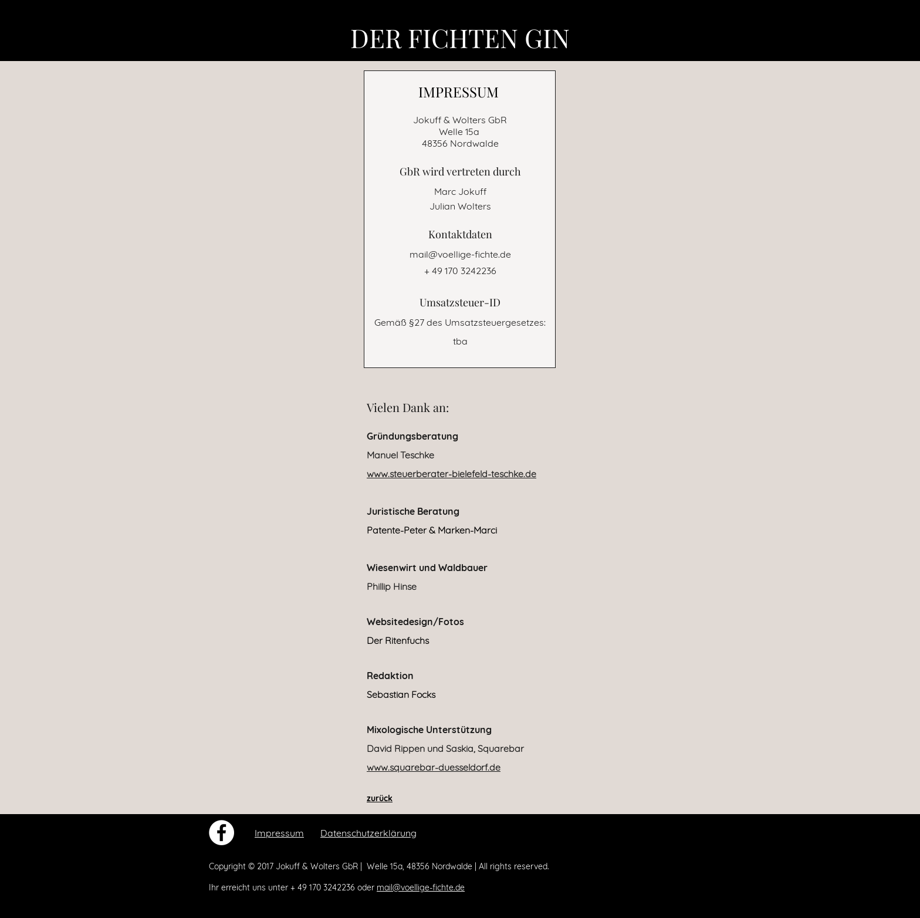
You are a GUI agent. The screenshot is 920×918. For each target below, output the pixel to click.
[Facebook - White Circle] (221, 832)
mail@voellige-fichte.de (460, 254)
